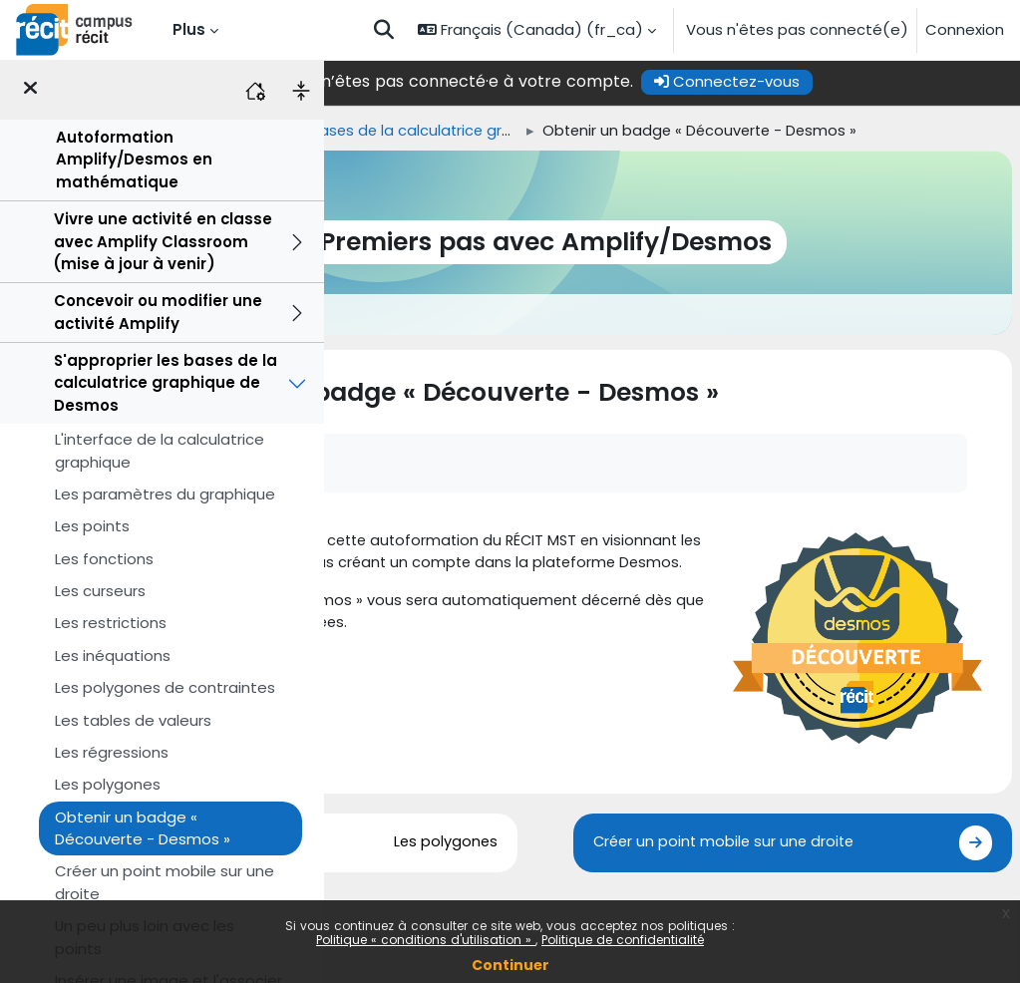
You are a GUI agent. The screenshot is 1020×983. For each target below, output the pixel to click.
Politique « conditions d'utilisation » (425, 939)
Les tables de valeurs (133, 720)
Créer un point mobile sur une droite (164, 881)
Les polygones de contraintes (165, 687)
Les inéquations (112, 655)
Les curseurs (100, 590)
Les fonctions (104, 558)
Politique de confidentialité (622, 939)
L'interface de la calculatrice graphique (159, 450)
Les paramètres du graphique (165, 494)
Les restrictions (111, 622)
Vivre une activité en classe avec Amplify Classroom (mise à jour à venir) (163, 241)
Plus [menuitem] (188, 29)
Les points (92, 525)
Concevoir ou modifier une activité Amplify (158, 311)
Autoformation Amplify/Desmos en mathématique (134, 159)
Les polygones (108, 784)
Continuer (510, 965)
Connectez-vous (853, 81)
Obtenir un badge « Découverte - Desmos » (142, 828)
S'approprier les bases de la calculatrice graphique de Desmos (165, 383)
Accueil (358, 131)
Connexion (964, 29)
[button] (384, 30)
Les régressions (112, 752)
